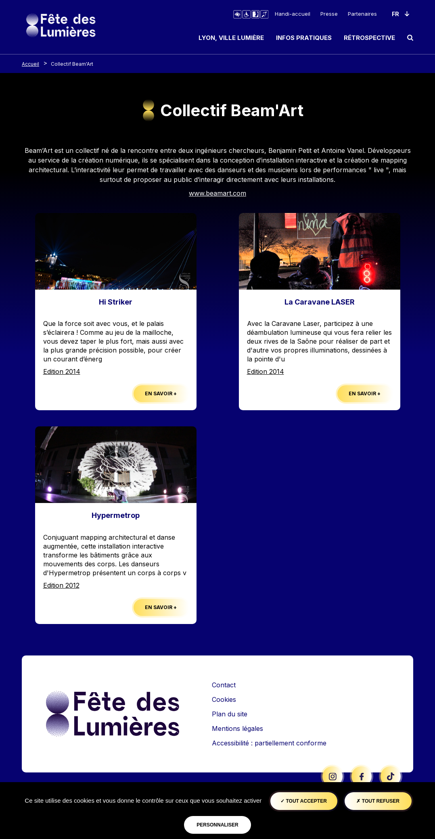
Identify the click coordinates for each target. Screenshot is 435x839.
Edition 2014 (61, 371)
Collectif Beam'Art (72, 64)
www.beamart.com (217, 193)
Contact (224, 685)
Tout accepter (303, 801)
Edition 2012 (61, 585)
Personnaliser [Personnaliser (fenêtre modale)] (217, 825)
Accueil (30, 64)
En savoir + (161, 393)
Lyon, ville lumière (231, 38)
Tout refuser (377, 801)
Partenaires (362, 13)
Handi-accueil (292, 13)
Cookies (224, 699)
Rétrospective (369, 38)
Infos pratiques (304, 38)
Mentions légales (237, 728)
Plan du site (229, 714)
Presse (329, 13)
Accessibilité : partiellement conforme (269, 743)
